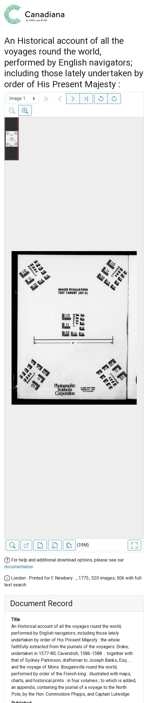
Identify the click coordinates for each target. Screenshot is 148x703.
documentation (18, 566)
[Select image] (22, 98)
